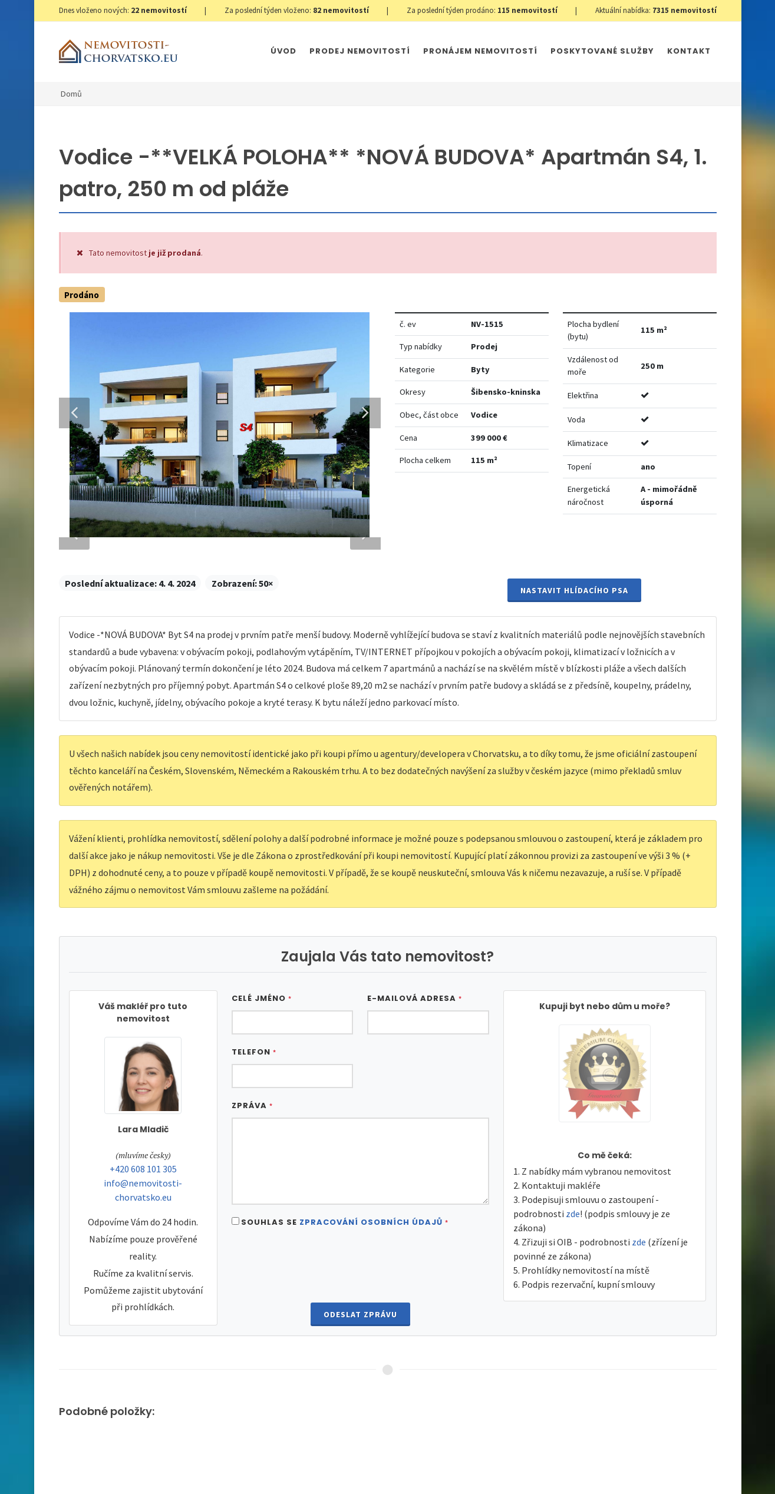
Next (360, 881)
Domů (71, 93)
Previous (74, 881)
